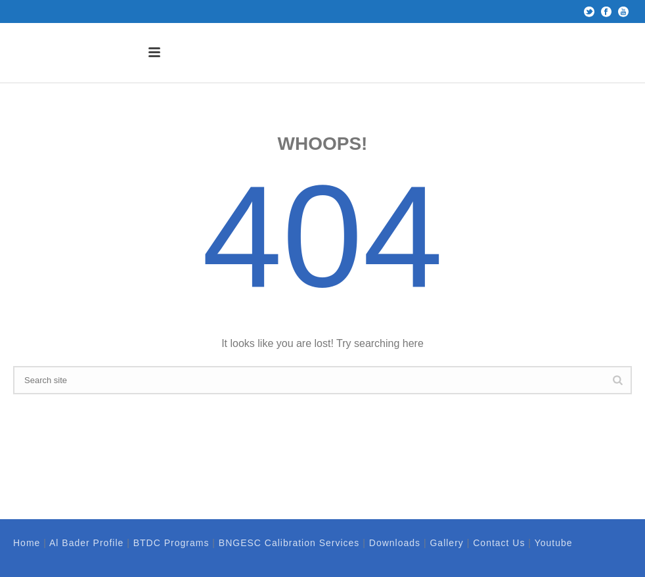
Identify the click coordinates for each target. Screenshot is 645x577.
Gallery (446, 543)
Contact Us (499, 543)
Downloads (394, 543)
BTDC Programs (171, 543)
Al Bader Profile (86, 543)
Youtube (554, 543)
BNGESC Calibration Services (289, 543)
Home (26, 543)
